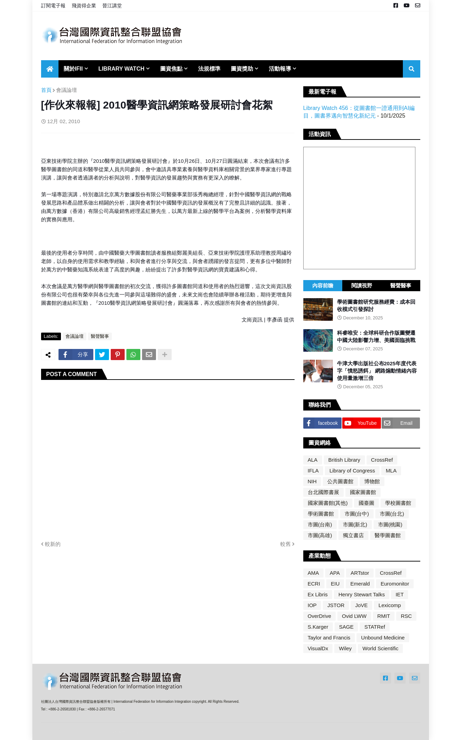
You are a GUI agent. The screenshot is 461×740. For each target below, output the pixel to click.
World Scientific (380, 648)
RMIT (383, 616)
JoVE (361, 605)
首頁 (46, 90)
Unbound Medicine (383, 637)
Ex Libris (318, 594)
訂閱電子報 (53, 5)
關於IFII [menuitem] (73, 69)
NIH (312, 481)
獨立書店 (353, 535)
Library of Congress (352, 471)
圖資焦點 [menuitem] (171, 69)
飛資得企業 (84, 5)
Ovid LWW (354, 616)
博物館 (372, 481)
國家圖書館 (363, 492)
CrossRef (382, 460)
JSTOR (335, 605)
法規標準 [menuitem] (209, 69)
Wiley (345, 648)
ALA (313, 460)
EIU (335, 584)
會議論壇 (66, 90)
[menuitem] (49, 69)
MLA (391, 471)
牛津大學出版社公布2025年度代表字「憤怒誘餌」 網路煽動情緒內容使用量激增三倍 (377, 370)
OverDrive (319, 616)
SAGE (346, 627)
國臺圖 (366, 503)
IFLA (313, 471)
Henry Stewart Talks (361, 594)
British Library (344, 460)
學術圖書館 (321, 514)
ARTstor (360, 573)
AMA (313, 573)
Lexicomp (389, 605)
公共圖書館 (340, 481)
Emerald (360, 584)
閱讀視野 (361, 285)
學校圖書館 (398, 503)
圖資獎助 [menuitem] (242, 69)
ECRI (314, 584)
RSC (406, 616)
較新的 (53, 544)
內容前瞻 (322, 285)
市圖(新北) (355, 524)
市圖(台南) (320, 524)
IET (400, 594)
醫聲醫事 (100, 336)
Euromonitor (395, 584)
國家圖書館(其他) (328, 503)
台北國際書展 (323, 492)
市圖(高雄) (320, 535)
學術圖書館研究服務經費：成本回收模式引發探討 (376, 305)
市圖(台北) (392, 514)
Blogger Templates (130, 731)
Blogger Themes (88, 731)
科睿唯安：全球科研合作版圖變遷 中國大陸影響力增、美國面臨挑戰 (376, 336)
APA (335, 573)
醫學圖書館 (388, 535)
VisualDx (318, 648)
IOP (312, 605)
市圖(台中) (357, 514)
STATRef (374, 627)
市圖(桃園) (390, 524)
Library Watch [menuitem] (121, 69)
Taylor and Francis (329, 637)
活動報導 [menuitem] (280, 69)
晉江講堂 (112, 5)
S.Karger (318, 627)
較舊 (285, 544)
